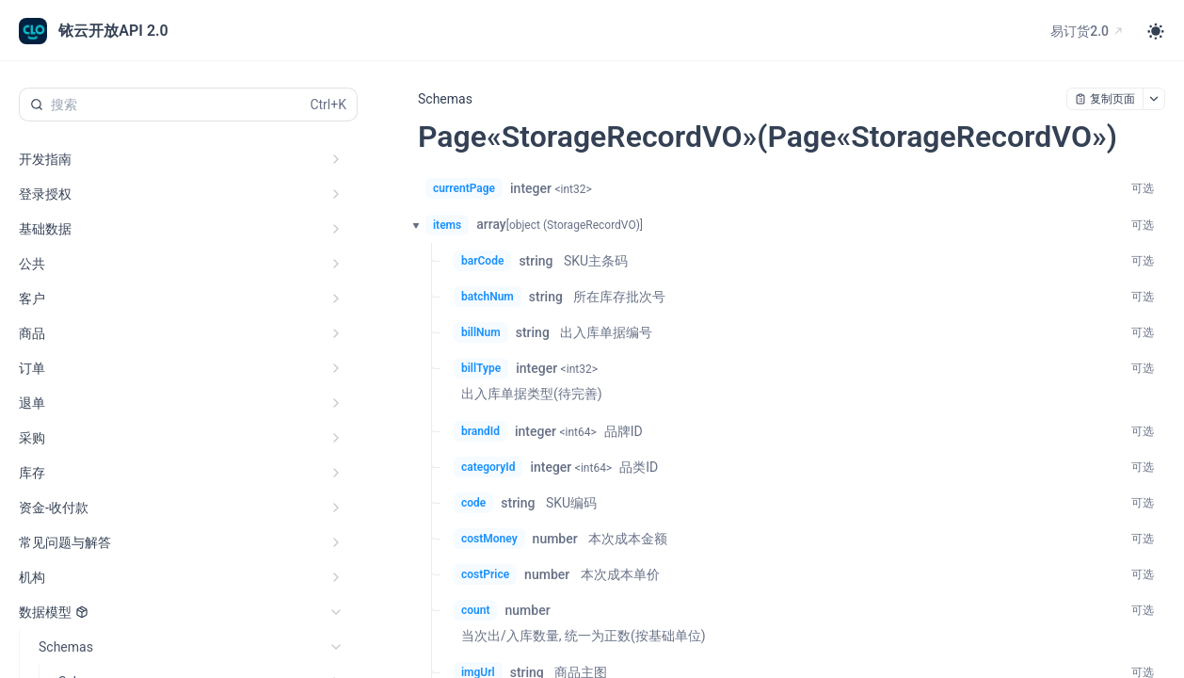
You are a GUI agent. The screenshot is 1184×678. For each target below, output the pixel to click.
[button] (410, 225)
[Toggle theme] (1155, 31)
